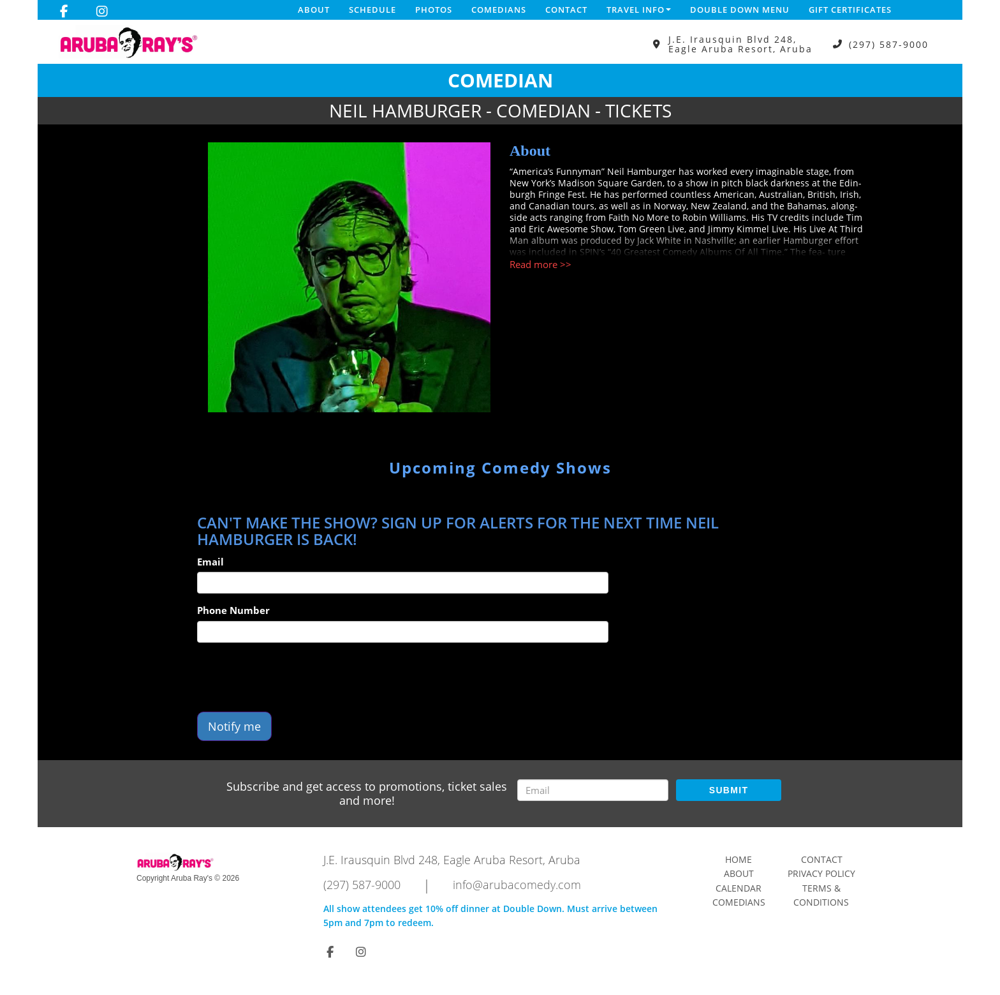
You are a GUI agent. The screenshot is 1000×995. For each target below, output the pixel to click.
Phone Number (233, 610)
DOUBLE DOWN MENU (740, 9)
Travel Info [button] (639, 9)
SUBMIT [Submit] (728, 790)
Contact (566, 9)
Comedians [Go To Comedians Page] (738, 902)
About (314, 9)
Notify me (234, 726)
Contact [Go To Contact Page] (821, 859)
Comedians (498, 9)
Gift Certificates (850, 9)
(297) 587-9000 (889, 44)
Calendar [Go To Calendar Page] (738, 888)
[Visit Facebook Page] (64, 11)
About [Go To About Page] (739, 873)
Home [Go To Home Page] (738, 859)
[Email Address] (592, 790)
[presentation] (294, 677)
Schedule (372, 9)
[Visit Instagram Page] (102, 11)
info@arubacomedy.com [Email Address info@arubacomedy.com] (517, 884)
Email (210, 561)
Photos (433, 9)
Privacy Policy (821, 873)
